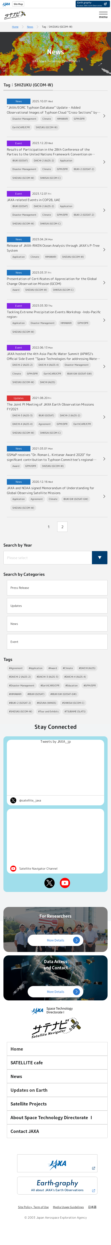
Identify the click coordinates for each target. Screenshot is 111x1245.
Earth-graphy (89, 4)
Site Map (18, 4)
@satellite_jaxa (30, 800)
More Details (55, 940)
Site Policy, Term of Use (33, 1207)
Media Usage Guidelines (68, 1207)
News (30, 27)
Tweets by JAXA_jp (55, 741)
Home (15, 27)
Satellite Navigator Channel (38, 868)
